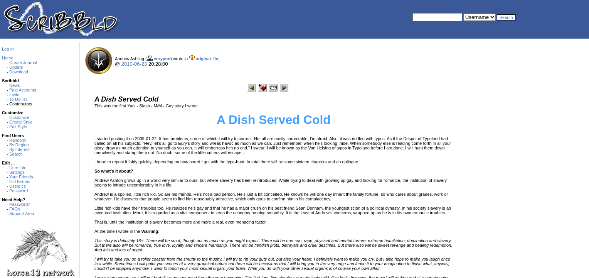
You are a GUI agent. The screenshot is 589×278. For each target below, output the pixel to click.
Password (18, 190)
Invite (14, 94)
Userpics (17, 186)
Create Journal (23, 62)
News (14, 85)
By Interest (19, 149)
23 (144, 64)
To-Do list (18, 99)
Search (16, 154)
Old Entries (19, 181)
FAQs (14, 209)
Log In (8, 49)
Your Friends (21, 177)
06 (137, 64)
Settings (17, 172)
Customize (19, 117)
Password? (19, 204)
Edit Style (18, 126)
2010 (127, 64)
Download (18, 72)
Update (16, 67)
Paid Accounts (22, 90)
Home (7, 58)
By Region (19, 144)
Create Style (21, 122)
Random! (18, 140)
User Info (18, 167)
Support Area (21, 213)
